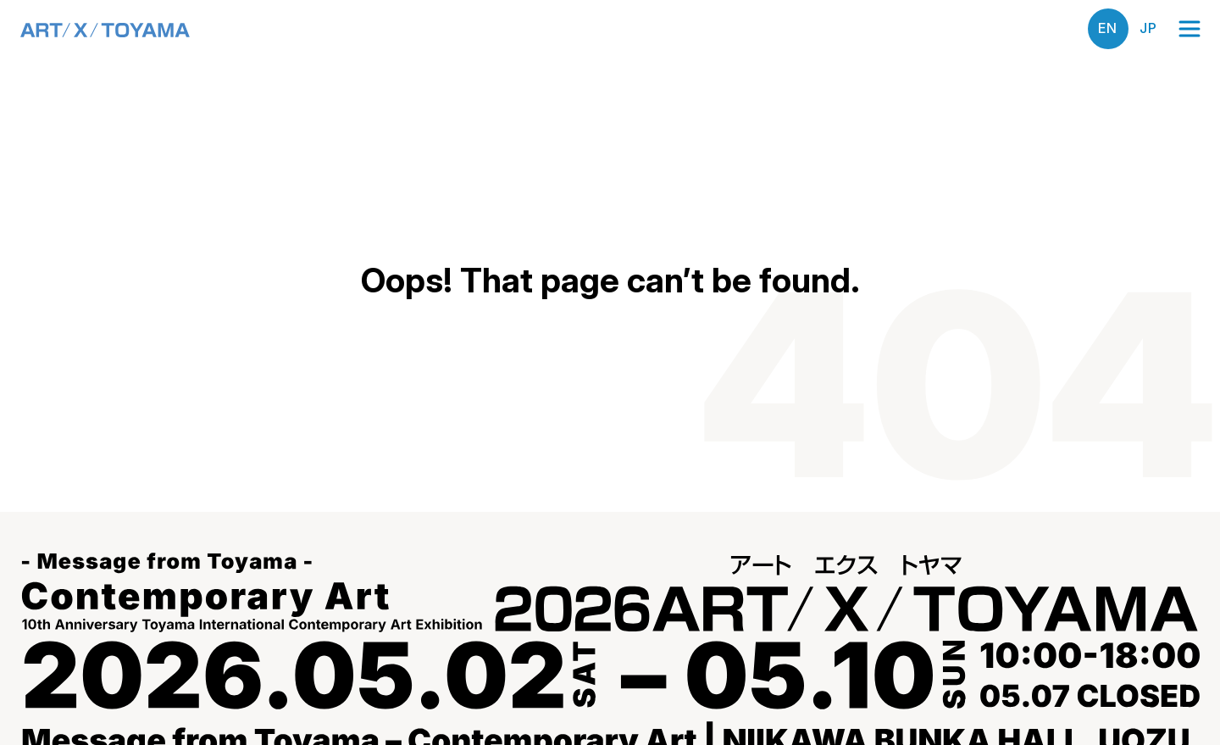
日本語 (1148, 28)
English (1108, 28)
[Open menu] (1189, 28)
